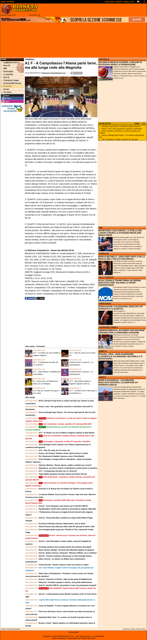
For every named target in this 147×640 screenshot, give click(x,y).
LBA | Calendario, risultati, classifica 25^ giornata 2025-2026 (65, 424)
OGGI (137, 124)
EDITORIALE (104, 59)
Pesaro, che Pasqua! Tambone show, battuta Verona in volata (63, 453)
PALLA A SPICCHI (106, 278)
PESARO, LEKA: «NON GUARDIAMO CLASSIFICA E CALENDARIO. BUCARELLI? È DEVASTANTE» (120, 356)
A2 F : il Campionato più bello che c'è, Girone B (58, 471)
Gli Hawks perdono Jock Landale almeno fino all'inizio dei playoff (65, 547)
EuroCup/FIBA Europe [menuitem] (11, 83)
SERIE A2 (103, 351)
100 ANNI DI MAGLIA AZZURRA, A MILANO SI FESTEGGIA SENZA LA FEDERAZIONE (120, 63)
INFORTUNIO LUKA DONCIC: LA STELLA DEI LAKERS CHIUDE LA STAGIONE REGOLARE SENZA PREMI (120, 232)
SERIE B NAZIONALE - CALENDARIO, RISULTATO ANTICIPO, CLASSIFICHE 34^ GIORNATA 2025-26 (118, 382)
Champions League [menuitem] (10, 80)
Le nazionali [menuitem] (7, 74)
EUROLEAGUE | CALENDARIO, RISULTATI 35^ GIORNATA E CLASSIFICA (120, 307)
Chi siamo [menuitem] (6, 92)
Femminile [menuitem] (6, 86)
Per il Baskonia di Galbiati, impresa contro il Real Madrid (61, 456)
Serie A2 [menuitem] (5, 65)
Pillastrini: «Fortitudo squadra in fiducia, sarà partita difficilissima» (65, 582)
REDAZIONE (73, 632)
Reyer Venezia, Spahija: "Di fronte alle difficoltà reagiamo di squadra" (67, 550)
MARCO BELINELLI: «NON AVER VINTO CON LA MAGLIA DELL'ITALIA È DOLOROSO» (121, 258)
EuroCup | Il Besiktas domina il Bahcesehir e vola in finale (62, 524)
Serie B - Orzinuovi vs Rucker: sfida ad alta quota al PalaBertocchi (65, 579)
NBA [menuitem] (4, 68)
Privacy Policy (141, 629)
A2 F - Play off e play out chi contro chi (54, 450)
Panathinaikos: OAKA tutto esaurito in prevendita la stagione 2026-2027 (67, 509)
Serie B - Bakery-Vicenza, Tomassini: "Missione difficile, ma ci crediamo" (68, 553)
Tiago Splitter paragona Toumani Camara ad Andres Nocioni (63, 474)
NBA (101, 228)
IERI (143, 124)
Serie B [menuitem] (5, 77)
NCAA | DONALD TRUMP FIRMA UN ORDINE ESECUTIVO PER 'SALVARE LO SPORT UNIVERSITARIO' (119, 282)
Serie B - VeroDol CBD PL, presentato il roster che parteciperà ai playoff (67, 585)
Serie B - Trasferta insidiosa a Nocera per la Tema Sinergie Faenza (65, 556)
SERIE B (102, 377)
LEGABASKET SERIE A (108, 327)
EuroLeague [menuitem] (7, 71)
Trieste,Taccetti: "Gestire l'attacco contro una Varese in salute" (64, 565)
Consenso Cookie (129, 629)
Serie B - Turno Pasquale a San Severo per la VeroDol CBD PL (63, 506)
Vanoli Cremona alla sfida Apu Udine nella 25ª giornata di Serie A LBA (67, 527)
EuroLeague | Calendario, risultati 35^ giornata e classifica (64, 441)
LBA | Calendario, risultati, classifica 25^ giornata (119, 139)
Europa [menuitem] (5, 89)
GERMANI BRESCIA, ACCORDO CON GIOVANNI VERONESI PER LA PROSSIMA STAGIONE (121, 331)
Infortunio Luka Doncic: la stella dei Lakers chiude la (121, 126)
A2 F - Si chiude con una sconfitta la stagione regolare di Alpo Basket (67, 433)
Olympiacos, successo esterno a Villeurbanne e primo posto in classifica (68, 468)
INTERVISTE (104, 254)
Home (3, 59)
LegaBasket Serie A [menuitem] (10, 63)
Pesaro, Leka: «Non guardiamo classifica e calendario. (121, 129)
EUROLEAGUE (105, 304)
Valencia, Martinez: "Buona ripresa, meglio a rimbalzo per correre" (65, 465)
